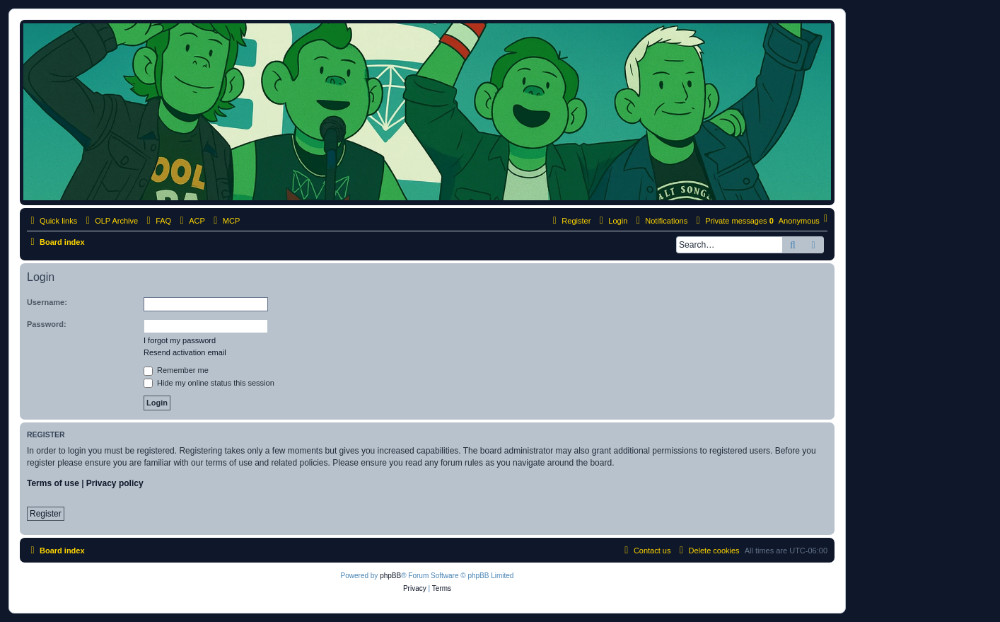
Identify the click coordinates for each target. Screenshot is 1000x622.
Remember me (176, 370)
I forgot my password (180, 340)
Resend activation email (185, 352)
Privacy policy (115, 483)
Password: (46, 324)
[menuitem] (157, 220)
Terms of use (53, 483)
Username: (47, 302)
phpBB (390, 576)
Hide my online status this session (209, 383)
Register (46, 514)
